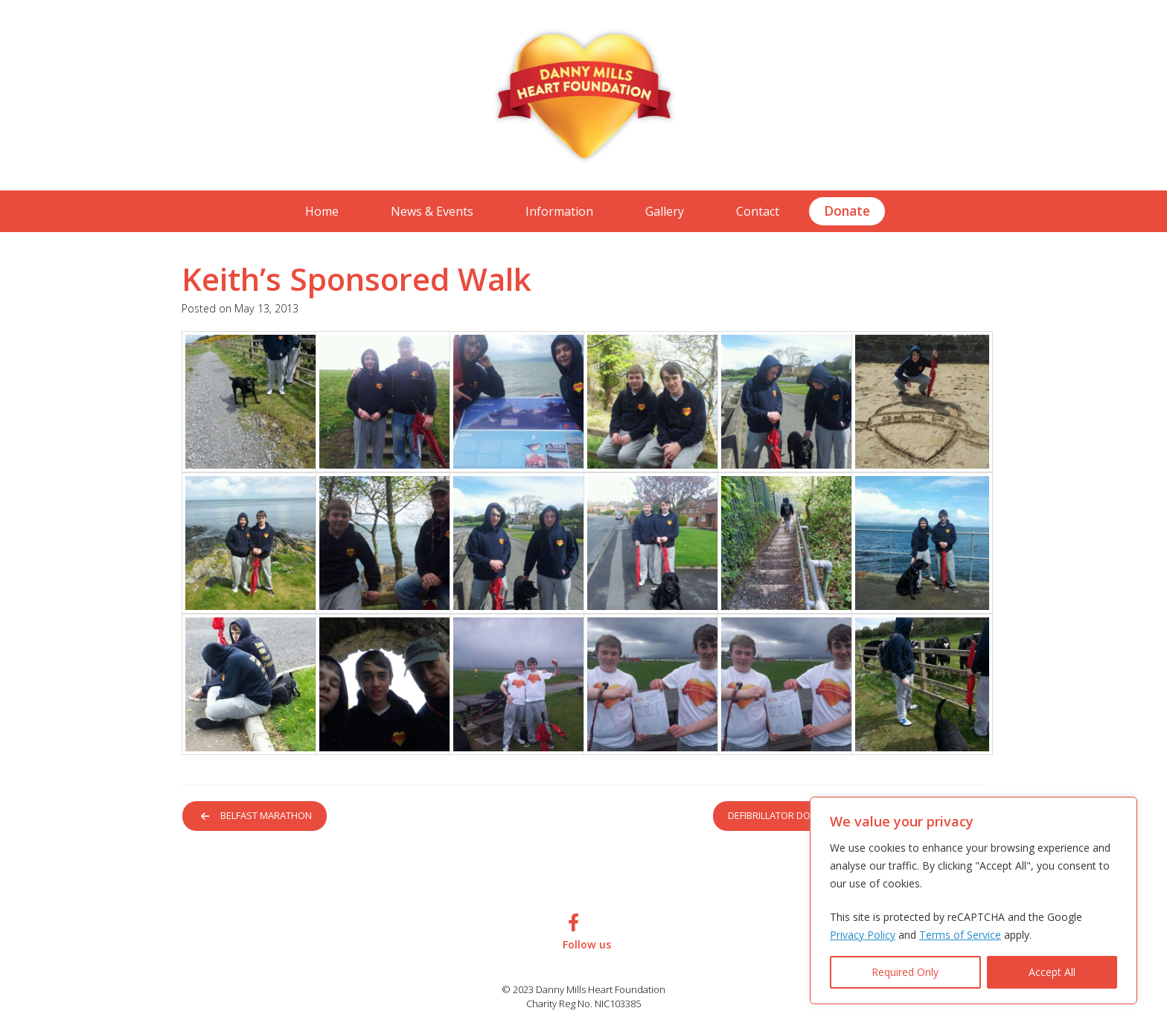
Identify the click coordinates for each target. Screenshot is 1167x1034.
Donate (847, 210)
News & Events (432, 211)
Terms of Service (960, 935)
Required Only (905, 972)
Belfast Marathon (259, 816)
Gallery (664, 211)
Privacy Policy (862, 935)
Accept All (1052, 972)
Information (559, 211)
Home (322, 211)
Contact (757, 211)
